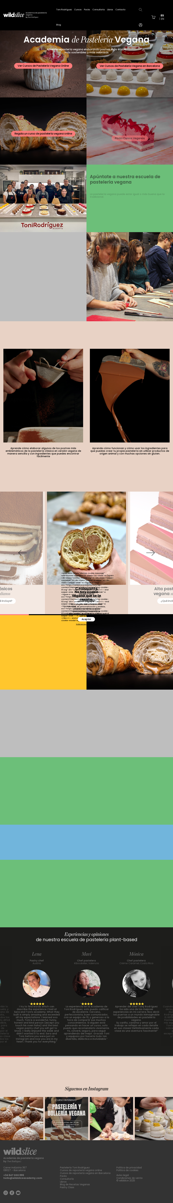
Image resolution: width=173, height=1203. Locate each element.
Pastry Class (67, 1187)
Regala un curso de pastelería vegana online (43, 139)
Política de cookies (127, 1170)
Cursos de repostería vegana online (81, 1170)
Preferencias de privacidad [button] (86, 624)
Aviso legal (122, 1175)
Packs (87, 9)
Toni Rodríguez (64, 9)
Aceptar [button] (86, 619)
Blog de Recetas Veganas (75, 1184)
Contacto (120, 9)
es (162, 15)
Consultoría (98, 9)
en (162, 19)
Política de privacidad (129, 1167)
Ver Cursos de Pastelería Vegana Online (43, 66)
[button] (22, 553)
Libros (110, 9)
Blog (58, 24)
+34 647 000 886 (13, 1175)
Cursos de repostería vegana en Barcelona (85, 1173)
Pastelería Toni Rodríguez (75, 1167)
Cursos (78, 9)
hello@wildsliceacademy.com (22, 1178)
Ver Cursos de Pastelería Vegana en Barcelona (130, 68)
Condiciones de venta (129, 1178)
